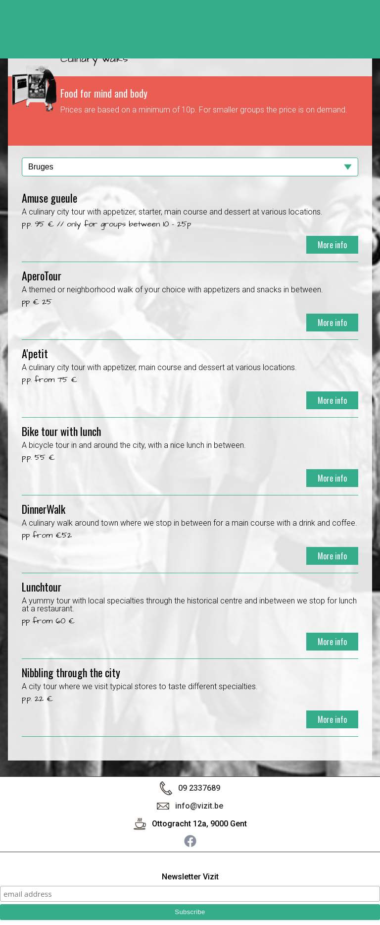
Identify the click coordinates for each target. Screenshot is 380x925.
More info (332, 245)
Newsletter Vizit (190, 877)
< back (362, 33)
